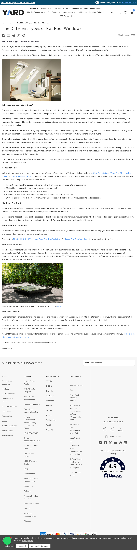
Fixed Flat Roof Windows (50, 239)
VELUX (49, 381)
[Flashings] (57, 8)
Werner (49, 410)
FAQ (104, 429)
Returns (27, 508)
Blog (26, 469)
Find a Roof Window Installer (74, 398)
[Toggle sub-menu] (50, 8)
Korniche (49, 391)
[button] (113, 468)
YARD (48, 425)
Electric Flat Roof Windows (25, 239)
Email (120, 429)
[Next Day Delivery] (96, 12)
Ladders (5, 421)
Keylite (49, 405)
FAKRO (49, 386)
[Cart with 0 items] (132, 12)
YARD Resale (7, 431)
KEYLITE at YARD (31, 433)
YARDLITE (50, 396)
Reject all (22, 546)
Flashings (6, 389)
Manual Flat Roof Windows (76, 239)
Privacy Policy (27, 540)
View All (49, 430)
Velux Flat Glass (117, 173)
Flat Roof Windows (10, 406)
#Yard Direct (7, 349)
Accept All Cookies (39, 546)
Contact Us (28, 486)
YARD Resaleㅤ (7, 435)
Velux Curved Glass (100, 173)
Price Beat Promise (31, 503)
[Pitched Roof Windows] (39, 8)
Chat (112, 429)
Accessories (7, 416)
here (59, 306)
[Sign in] (113, 12)
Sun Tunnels (7, 411)
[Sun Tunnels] (53, 12)
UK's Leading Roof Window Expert (18, 2)
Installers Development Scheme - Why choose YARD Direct (30, 423)
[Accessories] (68, 12)
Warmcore (50, 401)
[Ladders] (81, 12)
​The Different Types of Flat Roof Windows (41, 28)
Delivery (27, 491)
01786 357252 (129, 2)
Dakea (48, 415)
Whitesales (51, 420)
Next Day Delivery (9, 426)
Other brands (29, 474)
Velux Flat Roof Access (23, 176)
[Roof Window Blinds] (92, 8)
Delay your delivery (32, 404)
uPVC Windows (8, 394)
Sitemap (27, 521)
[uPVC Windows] (72, 8)
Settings (9, 546)
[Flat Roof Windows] (35, 12)
